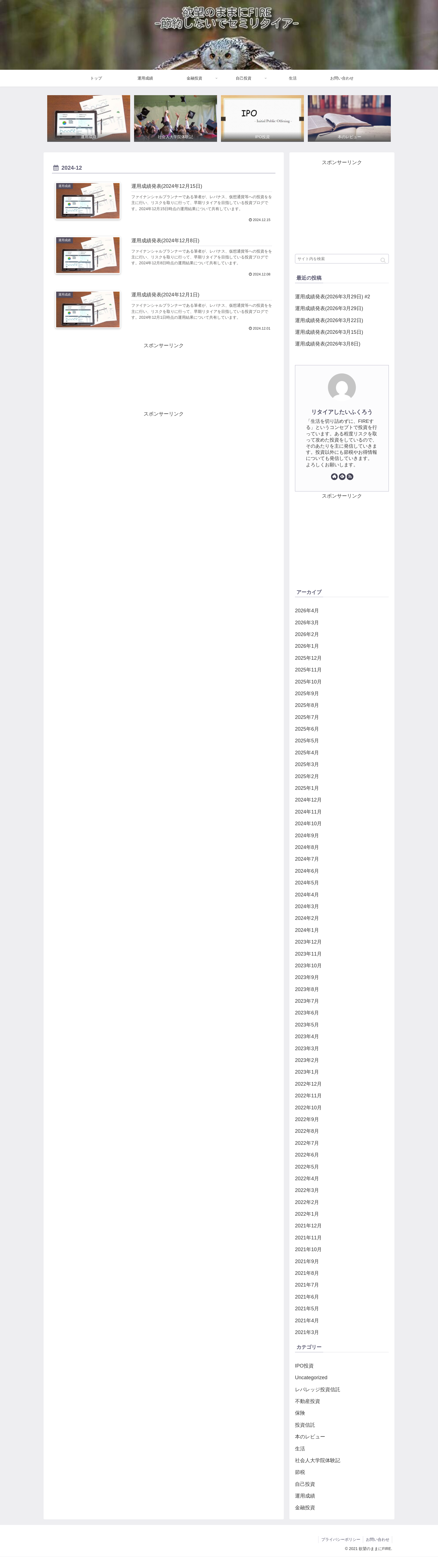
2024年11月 (308, 812)
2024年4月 (307, 895)
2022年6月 (307, 1155)
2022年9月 (307, 1119)
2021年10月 (308, 1250)
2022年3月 (307, 1190)
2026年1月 (307, 646)
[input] (342, 259)
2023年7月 (307, 1001)
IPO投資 (304, 1366)
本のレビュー (310, 1437)
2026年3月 (307, 622)
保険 (300, 1413)
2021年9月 (307, 1261)
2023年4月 (307, 1037)
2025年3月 (307, 764)
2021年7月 (307, 1285)
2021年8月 (307, 1273)
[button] (383, 260)
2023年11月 (308, 954)
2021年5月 (307, 1309)
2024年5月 (307, 883)
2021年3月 (307, 1332)
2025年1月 (307, 788)
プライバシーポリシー (340, 1539)
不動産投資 (307, 1401)
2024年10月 (308, 824)
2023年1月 (307, 1072)
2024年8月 (307, 847)
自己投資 (305, 1484)
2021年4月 (307, 1320)
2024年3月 (307, 906)
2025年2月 (307, 776)
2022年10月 (308, 1107)
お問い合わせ (377, 1539)
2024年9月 (307, 835)
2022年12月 (308, 1084)
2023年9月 (307, 977)
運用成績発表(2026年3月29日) (329, 308)
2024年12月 (308, 800)
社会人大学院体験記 (317, 1460)
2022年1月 (307, 1214)
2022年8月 (307, 1131)
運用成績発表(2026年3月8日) (327, 344)
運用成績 (305, 1496)
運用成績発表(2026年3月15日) (329, 332)
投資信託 (305, 1425)
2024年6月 (307, 871)
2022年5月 (307, 1167)
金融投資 (305, 1508)
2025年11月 (308, 670)
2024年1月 (307, 930)
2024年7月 (307, 859)
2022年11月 (308, 1095)
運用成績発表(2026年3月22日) (329, 320)
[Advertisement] (163, 375)
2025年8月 (307, 705)
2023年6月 (307, 1013)
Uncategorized (311, 1377)
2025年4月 (307, 752)
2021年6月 (307, 1297)
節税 (300, 1472)
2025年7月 (307, 717)
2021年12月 (308, 1226)
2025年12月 (308, 658)
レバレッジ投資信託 (317, 1389)
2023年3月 (307, 1048)
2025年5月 (307, 741)
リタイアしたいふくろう (342, 412)
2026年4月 (307, 610)
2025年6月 (307, 729)
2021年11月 (308, 1238)
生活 (300, 1449)
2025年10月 (308, 682)
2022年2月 (307, 1202)
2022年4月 (307, 1178)
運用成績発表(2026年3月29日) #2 (332, 296)
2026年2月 (307, 634)
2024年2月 (307, 918)
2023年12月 (308, 942)
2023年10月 (308, 965)
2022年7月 (307, 1143)
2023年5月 (307, 1025)
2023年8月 (307, 989)
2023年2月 (307, 1060)
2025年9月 (307, 693)
